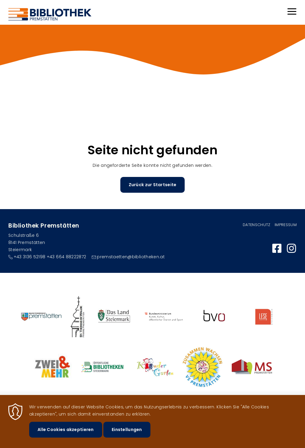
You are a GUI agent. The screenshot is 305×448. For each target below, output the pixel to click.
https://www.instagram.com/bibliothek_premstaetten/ (291, 248)
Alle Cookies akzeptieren (66, 432)
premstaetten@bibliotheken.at (131, 257)
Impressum (286, 224)
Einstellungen (127, 432)
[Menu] (292, 12)
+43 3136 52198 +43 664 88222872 (50, 257)
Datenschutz (256, 224)
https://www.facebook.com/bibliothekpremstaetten (277, 248)
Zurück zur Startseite (153, 185)
